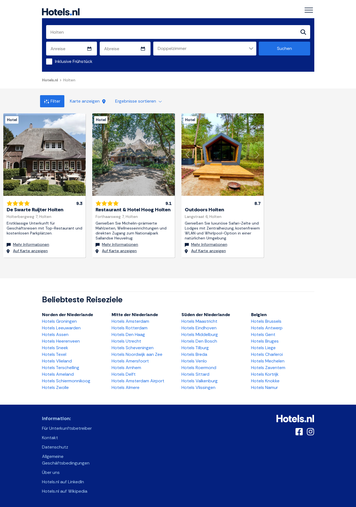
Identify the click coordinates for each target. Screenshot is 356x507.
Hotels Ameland (58, 374)
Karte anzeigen (88, 101)
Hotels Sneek (55, 348)
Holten (69, 80)
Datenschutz (55, 447)
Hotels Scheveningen (133, 348)
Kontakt (50, 438)
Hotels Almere (125, 387)
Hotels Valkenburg (199, 381)
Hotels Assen (55, 334)
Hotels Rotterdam (129, 328)
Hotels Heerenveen (61, 341)
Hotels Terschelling (60, 367)
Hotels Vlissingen (198, 387)
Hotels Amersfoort (130, 361)
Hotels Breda (194, 354)
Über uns (51, 472)
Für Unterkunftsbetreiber (67, 428)
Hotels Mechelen (267, 361)
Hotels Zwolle (55, 387)
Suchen (284, 48)
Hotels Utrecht (126, 341)
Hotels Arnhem (126, 367)
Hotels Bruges (265, 341)
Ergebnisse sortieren (138, 101)
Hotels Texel (54, 354)
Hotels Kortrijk (265, 374)
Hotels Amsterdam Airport (138, 381)
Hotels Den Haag (128, 334)
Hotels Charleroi (267, 354)
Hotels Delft (124, 374)
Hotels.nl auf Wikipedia (64, 491)
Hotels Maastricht (199, 321)
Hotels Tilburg (195, 348)
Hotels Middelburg (199, 334)
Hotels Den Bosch (199, 341)
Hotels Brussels (266, 321)
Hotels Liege (263, 348)
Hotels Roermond (198, 367)
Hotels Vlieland (57, 361)
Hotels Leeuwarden (61, 328)
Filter (52, 101)
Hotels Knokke (265, 381)
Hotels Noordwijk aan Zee (137, 354)
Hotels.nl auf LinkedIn (63, 482)
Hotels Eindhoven (199, 328)
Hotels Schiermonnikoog (66, 381)
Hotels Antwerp (267, 328)
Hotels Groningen (59, 321)
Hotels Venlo (194, 361)
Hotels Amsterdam (130, 321)
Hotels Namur (264, 387)
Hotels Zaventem (268, 367)
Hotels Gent (263, 334)
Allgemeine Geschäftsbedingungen (65, 459)
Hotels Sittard (195, 374)
